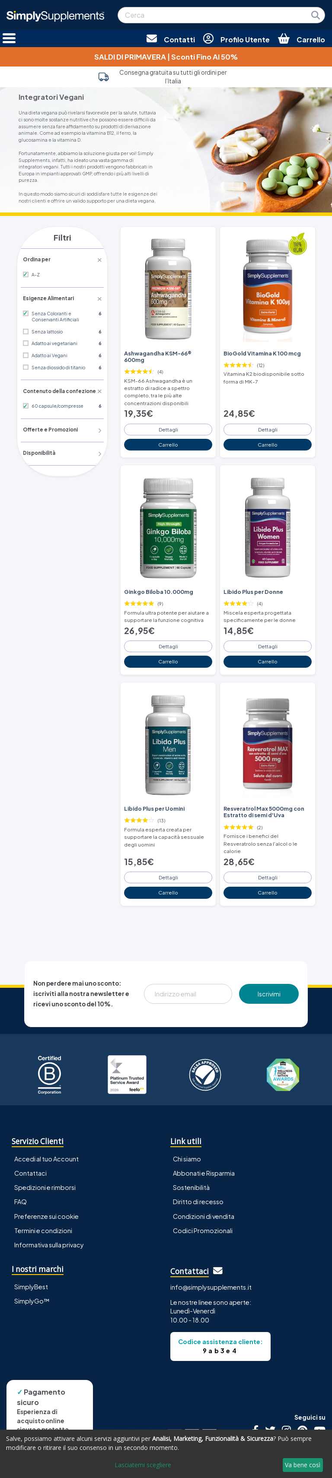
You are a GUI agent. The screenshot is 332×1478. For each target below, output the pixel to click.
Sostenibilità (191, 1160)
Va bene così (302, 1465)
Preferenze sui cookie (46, 1188)
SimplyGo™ (32, 1273)
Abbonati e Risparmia (204, 1145)
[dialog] (166, 1454)
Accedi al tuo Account (46, 1131)
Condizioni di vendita (203, 1188)
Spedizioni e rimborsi (45, 1160)
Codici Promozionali (203, 1202)
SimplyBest (31, 1258)
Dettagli (168, 413)
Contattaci (30, 1145)
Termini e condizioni (43, 1202)
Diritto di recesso (198, 1174)
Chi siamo (187, 1131)
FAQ (20, 1174)
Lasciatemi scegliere (143, 1465)
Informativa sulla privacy (49, 1217)
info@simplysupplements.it (211, 1259)
